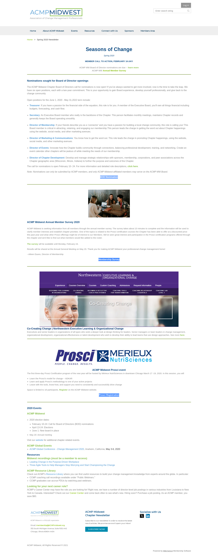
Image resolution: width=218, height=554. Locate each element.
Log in (186, 5)
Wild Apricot (168, 551)
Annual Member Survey (114, 70)
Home (30, 39)
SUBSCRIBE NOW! (96, 529)
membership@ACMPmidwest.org (50, 525)
